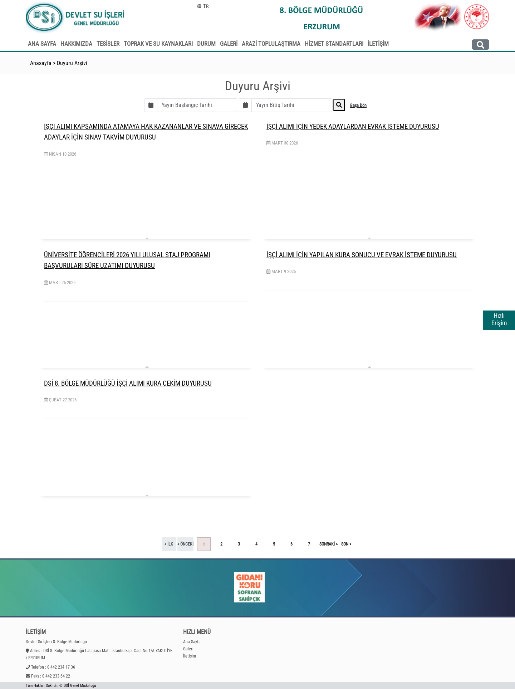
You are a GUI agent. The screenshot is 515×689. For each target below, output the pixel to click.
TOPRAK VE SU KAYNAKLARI (158, 43)
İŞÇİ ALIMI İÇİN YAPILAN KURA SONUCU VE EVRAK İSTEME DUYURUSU (361, 255)
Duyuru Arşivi (72, 63)
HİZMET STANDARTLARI (334, 43)
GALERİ (228, 43)
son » (346, 544)
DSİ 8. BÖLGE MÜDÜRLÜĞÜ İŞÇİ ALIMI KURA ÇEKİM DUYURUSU (128, 383)
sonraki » (328, 544)
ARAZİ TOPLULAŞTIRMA (271, 43)
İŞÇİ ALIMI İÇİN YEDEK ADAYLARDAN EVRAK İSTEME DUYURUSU (352, 126)
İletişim (189, 656)
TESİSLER (108, 43)
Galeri (188, 648)
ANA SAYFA (42, 43)
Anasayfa (41, 63)
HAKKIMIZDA (76, 43)
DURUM (206, 43)
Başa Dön (358, 105)
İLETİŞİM (378, 43)
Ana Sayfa (192, 641)
